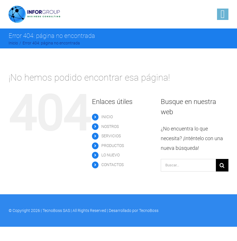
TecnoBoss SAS (56, 210)
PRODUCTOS (112, 145)
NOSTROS (110, 126)
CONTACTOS (112, 164)
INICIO (107, 117)
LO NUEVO (110, 155)
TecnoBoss (148, 210)
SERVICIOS (111, 136)
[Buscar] (222, 165)
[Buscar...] (188, 165)
